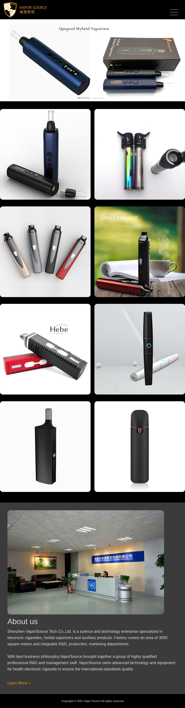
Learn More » (18, 683)
